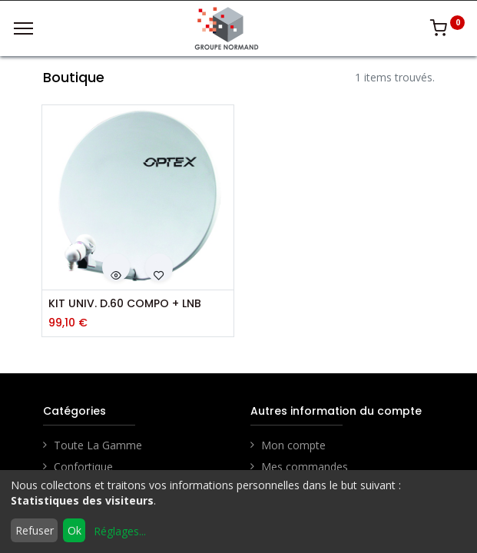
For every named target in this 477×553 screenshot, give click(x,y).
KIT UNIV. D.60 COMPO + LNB (124, 303)
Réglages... (120, 531)
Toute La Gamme (98, 445)
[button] (116, 267)
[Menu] (23, 28)
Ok (74, 530)
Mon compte (293, 445)
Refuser (34, 530)
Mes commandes (304, 466)
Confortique (83, 466)
